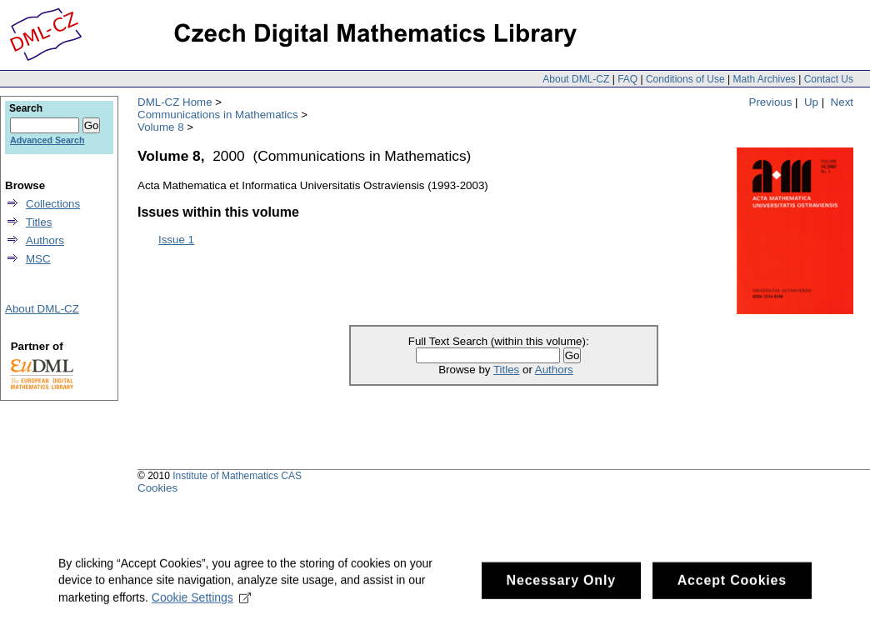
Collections (53, 204)
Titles (506, 369)
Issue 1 (176, 239)
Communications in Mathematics (218, 114)
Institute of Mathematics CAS (237, 476)
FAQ (628, 79)
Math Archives (763, 79)
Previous (770, 102)
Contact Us (828, 79)
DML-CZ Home (175, 102)
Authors (554, 369)
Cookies (158, 488)
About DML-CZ (575, 79)
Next (842, 102)
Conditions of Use (685, 79)
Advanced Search (47, 140)
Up (811, 102)
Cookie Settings (201, 603)
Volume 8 (161, 127)
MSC (38, 258)
